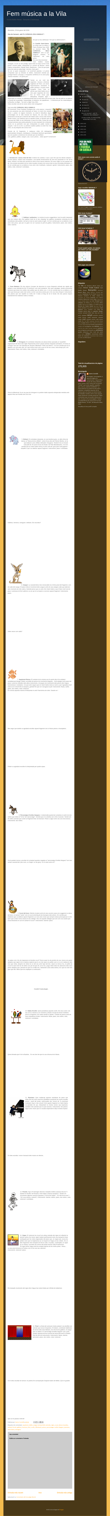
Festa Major (93, 299)
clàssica (84, 317)
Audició (96, 288)
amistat (80, 313)
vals (79, 337)
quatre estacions (83, 332)
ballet (30, 1425)
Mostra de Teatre (83, 306)
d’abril (84, 102)
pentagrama (83, 330)
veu (81, 337)
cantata (84, 315)
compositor (94, 317)
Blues (84, 292)
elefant (10, 1427)
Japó (90, 301)
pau (79, 330)
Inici (40, 1493)
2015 (82, 123)
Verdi (95, 309)
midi (83, 326)
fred (82, 323)
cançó (89, 315)
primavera (99, 330)
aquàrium (25, 1425)
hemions (25, 1427)
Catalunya (85, 294)
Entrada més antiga (64, 1493)
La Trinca (87, 302)
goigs (84, 323)
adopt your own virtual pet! (91, 87)
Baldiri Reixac (82, 290)
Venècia (90, 309)
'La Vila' (81, 286)
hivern (91, 323)
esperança (92, 321)
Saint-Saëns (11, 1429)
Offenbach (38, 1427)
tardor (101, 334)
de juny (84, 99)
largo (84, 324)
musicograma (88, 326)
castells (101, 315)
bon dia (94, 313)
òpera (89, 337)
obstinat (95, 328)
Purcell (88, 308)
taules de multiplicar (84, 336)
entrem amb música (97, 319)
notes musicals (89, 328)
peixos (44, 1427)
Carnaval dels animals (43, 1425)
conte (80, 319)
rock (94, 332)
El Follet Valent (95, 296)
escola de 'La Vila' (83, 321)
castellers (95, 315)
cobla (89, 317)
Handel (83, 301)
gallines (19, 1427)
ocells (33, 1427)
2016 (82, 94)
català (79, 317)
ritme (90, 332)
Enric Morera (99, 297)
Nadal (91, 306)
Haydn (87, 301)
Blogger (61, 1509)
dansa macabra (63, 1425)
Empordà (92, 297)
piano (94, 330)
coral (84, 319)
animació (85, 313)
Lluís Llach (93, 302)
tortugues (18, 1429)
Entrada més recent (15, 1493)
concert (100, 317)
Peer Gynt (96, 306)
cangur (35, 1425)
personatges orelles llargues (55, 1427)
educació (88, 319)
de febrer (85, 108)
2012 (82, 132)
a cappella (94, 311)
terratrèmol (93, 336)
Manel (97, 302)
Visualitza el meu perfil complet (87, 406)
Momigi (101, 304)
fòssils (14, 1427)
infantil (94, 323)
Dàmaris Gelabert (83, 296)
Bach (101, 288)
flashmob (97, 321)
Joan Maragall (96, 301)
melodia (80, 326)
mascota (92, 324)
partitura (100, 328)
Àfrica (86, 337)
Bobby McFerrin (91, 292)
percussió (90, 330)
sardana (88, 334)
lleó (29, 1427)
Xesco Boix (87, 311)
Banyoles (92, 290)
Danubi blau (100, 294)
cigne (52, 1425)
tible (97, 336)
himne (87, 323)
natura (101, 326)
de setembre (86, 96)
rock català (100, 332)
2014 (82, 126)
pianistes (67, 1427)
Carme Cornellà (93, 373)
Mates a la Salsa (94, 304)
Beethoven (100, 290)
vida (83, 337)
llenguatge (87, 324)
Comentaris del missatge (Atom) (26, 1497)
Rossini (92, 308)
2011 (82, 135)
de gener (84, 111)
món (93, 326)
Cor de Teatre (92, 294)
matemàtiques (99, 324)
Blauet (80, 292)
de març (84, 105)
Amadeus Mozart (91, 286)
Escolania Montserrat (83, 299)
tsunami (101, 336)
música (96, 326)
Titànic (85, 309)
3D (85, 286)
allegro (101, 311)
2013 (82, 129)
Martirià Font (85, 304)
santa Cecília (81, 334)
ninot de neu (81, 328)
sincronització (95, 334)
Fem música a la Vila (36, 13)
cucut (56, 1425)
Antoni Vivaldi (88, 288)
